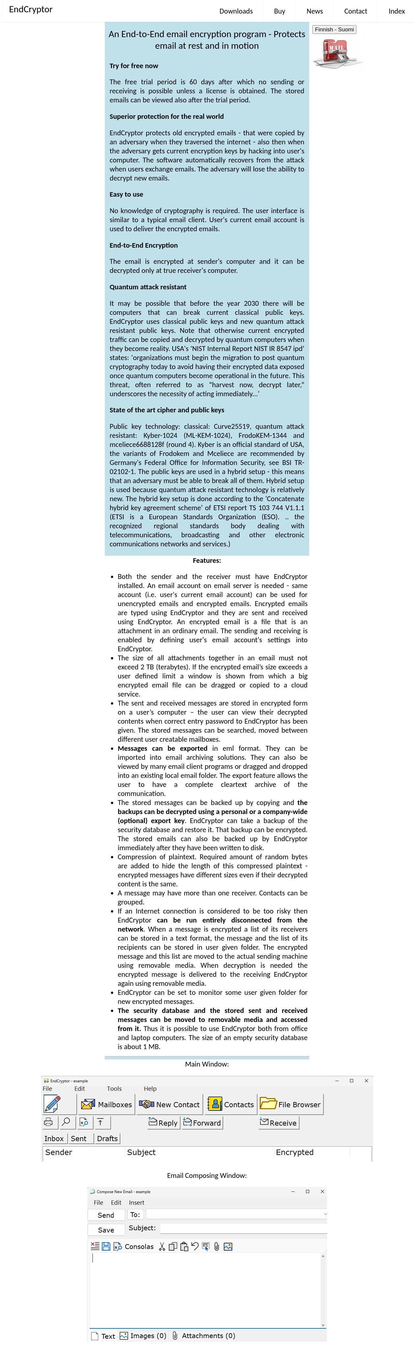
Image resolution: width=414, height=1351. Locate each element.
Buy (279, 10)
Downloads (236, 10)
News (315, 10)
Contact (355, 10)
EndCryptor (31, 9)
